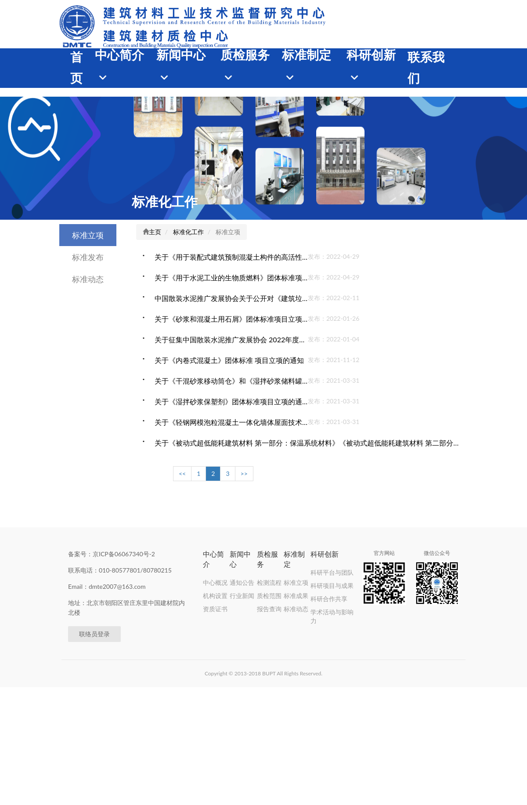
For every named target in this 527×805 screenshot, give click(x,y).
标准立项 (88, 235)
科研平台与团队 (332, 572)
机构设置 (215, 595)
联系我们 (426, 68)
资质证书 (215, 609)
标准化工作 (165, 201)
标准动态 (88, 279)
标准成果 (296, 595)
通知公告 (242, 582)
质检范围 (269, 595)
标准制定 (306, 55)
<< (182, 473)
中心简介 (119, 55)
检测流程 (269, 582)
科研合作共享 (328, 598)
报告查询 (269, 609)
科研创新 (371, 55)
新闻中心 (181, 55)
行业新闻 (242, 595)
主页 (155, 232)
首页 (76, 68)
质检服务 (245, 55)
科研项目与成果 (332, 585)
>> (244, 473)
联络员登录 (94, 634)
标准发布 (88, 257)
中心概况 (215, 582)
